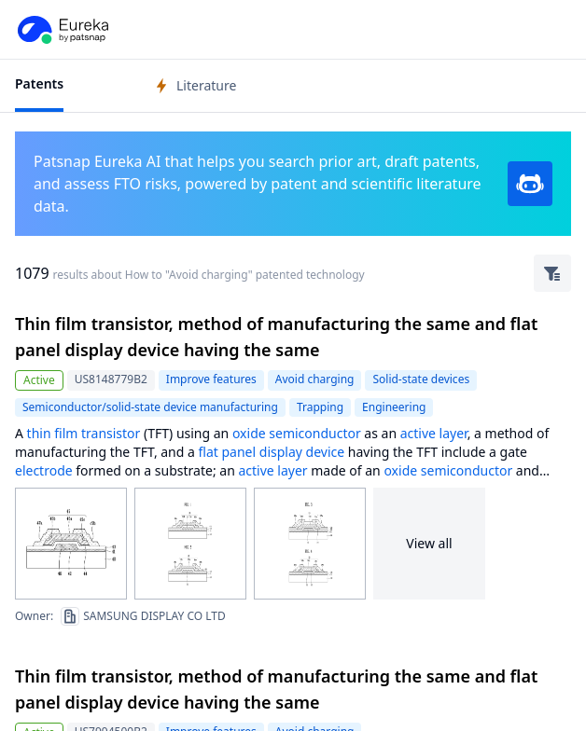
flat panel (228, 452)
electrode (44, 470)
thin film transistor (84, 433)
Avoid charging (315, 379)
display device (301, 452)
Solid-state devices (420, 379)
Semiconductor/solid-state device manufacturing (150, 407)
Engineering (394, 407)
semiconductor (314, 433)
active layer (433, 433)
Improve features (211, 379)
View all (429, 543)
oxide (249, 433)
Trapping (320, 407)
